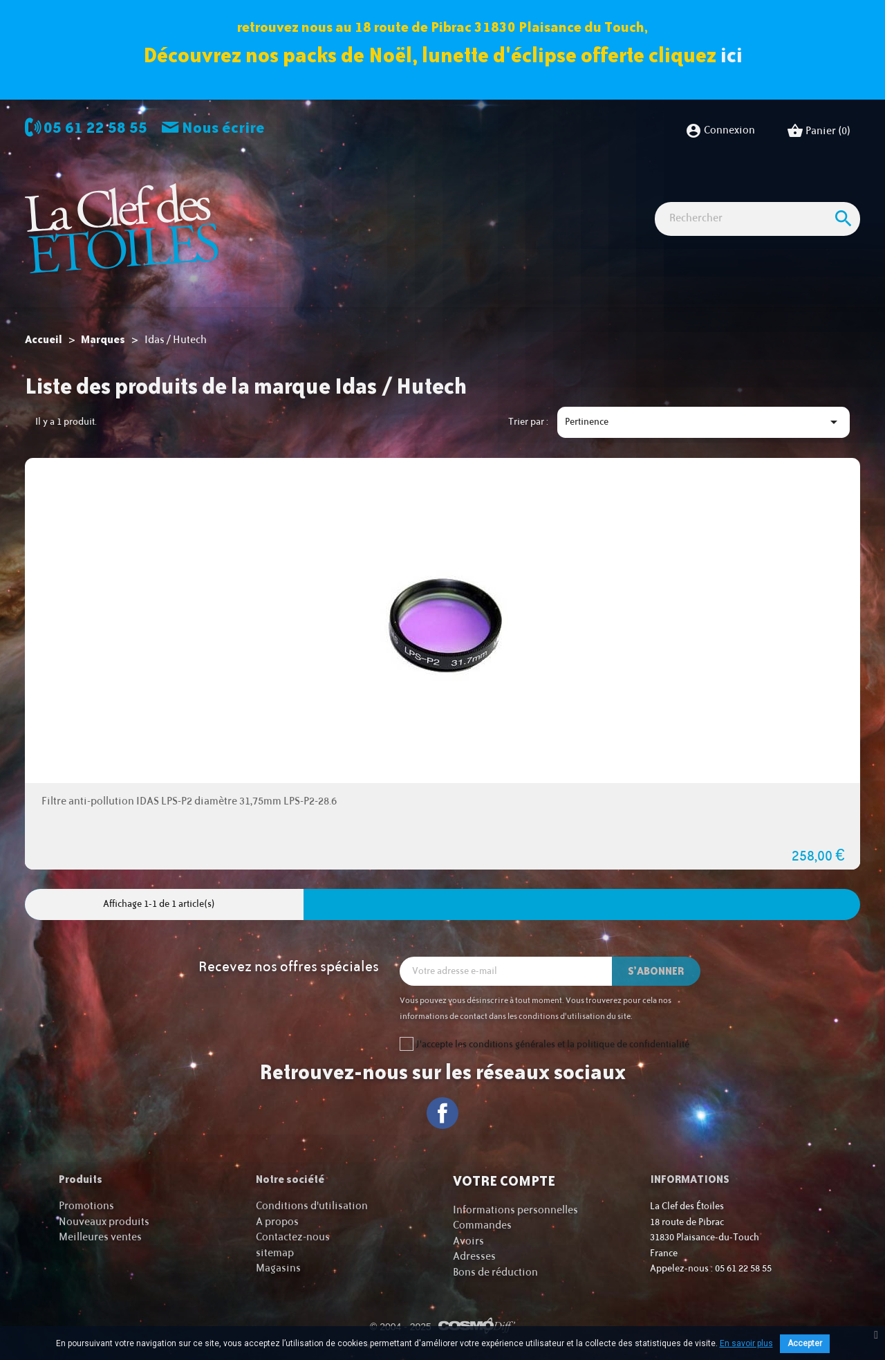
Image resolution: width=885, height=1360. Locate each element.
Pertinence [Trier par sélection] (703, 422)
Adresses (474, 1256)
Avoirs (468, 1240)
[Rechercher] (757, 269)
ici (731, 55)
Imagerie (412, 195)
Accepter (805, 1343)
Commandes (482, 1225)
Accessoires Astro (609, 195)
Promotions (86, 1206)
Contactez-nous (293, 1237)
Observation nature (500, 195)
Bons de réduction (495, 1271)
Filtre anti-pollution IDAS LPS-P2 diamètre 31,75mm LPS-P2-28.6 (189, 801)
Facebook (443, 1112)
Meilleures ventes (100, 1237)
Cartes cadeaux (284, 220)
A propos (277, 1221)
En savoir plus (746, 1343)
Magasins (278, 1268)
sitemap (275, 1252)
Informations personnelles (515, 1209)
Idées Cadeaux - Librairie (729, 195)
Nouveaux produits (104, 1221)
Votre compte (504, 1181)
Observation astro (328, 195)
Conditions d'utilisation (312, 1206)
